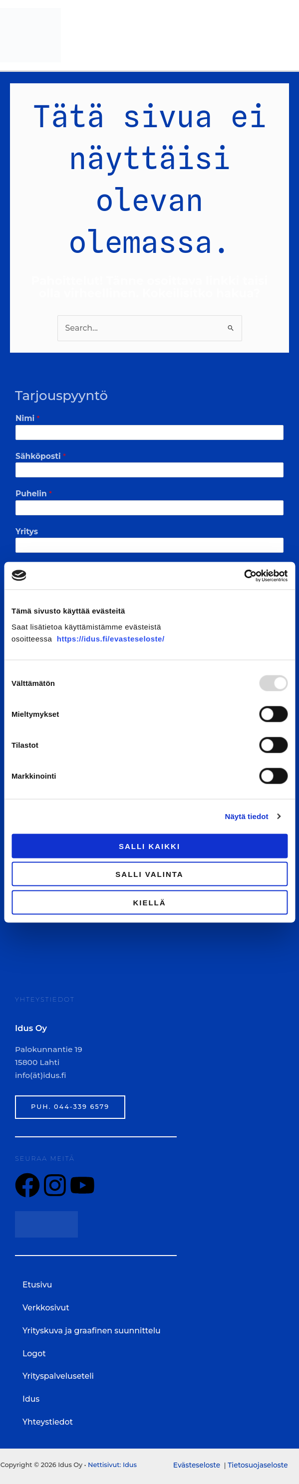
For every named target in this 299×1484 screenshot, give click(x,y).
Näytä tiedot (247, 816)
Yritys (26, 530)
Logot (33, 1351)
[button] (150, 1306)
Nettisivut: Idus (112, 1462)
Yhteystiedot (47, 1420)
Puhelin (33, 492)
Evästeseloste (198, 1462)
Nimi (27, 417)
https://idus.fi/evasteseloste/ (111, 638)
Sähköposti (40, 454)
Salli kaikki (149, 846)
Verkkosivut (50, 1306)
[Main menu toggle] (285, 34)
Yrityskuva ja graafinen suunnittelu (90, 1329)
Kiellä (149, 902)
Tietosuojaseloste (257, 1462)
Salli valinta (149, 874)
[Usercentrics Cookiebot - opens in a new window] (244, 575)
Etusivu (36, 1283)
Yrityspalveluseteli (57, 1374)
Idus (30, 1397)
